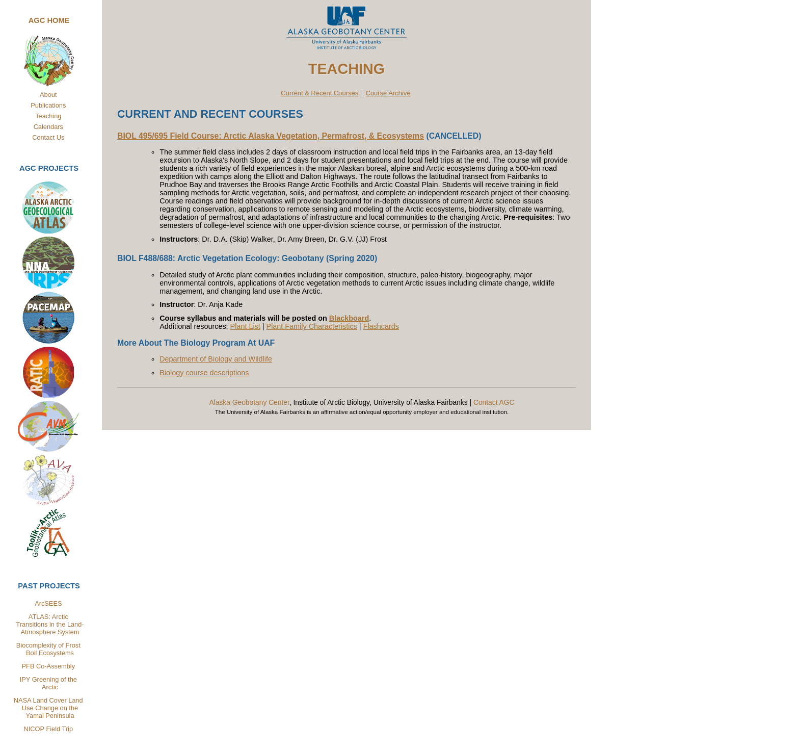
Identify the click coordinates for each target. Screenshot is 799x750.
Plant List (245, 326)
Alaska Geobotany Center (249, 402)
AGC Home (49, 20)
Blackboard (349, 318)
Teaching (48, 116)
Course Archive (388, 93)
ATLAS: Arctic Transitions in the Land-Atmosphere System (50, 624)
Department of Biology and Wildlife (215, 359)
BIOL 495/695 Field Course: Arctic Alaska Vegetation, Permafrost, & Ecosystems (270, 136)
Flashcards (381, 326)
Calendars (48, 127)
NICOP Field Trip (48, 729)
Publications (48, 105)
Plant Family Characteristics (312, 326)
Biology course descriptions (204, 373)
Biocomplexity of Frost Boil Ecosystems (48, 649)
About (48, 94)
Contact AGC (494, 402)
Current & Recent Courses (319, 93)
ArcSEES (48, 603)
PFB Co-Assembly (48, 666)
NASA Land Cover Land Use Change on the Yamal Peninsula (49, 707)
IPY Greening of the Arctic (48, 683)
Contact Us (48, 137)
